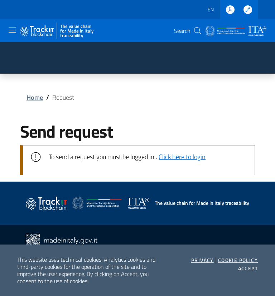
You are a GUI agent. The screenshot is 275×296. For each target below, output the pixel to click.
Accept (248, 268)
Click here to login (182, 157)
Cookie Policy (238, 260)
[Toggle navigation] (12, 30)
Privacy (202, 260)
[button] (197, 30)
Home (34, 97)
